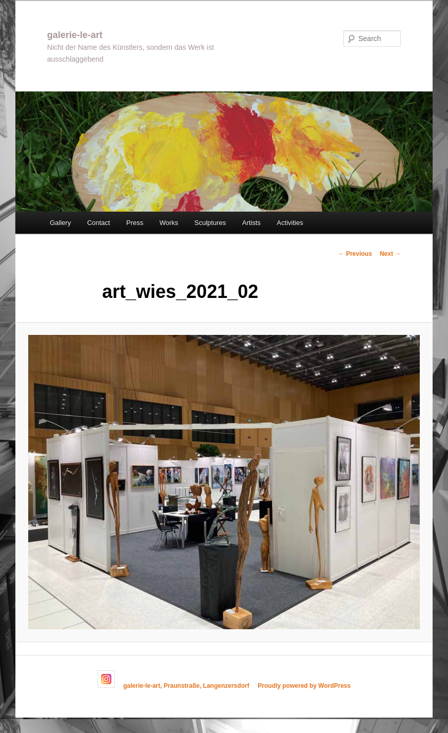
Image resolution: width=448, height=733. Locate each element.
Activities (290, 223)
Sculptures (210, 223)
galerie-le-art (75, 35)
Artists (251, 223)
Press (134, 223)
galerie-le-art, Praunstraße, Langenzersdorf (186, 685)
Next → (390, 253)
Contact (98, 223)
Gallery (60, 223)
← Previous (355, 253)
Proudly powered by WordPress (304, 685)
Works (169, 223)
